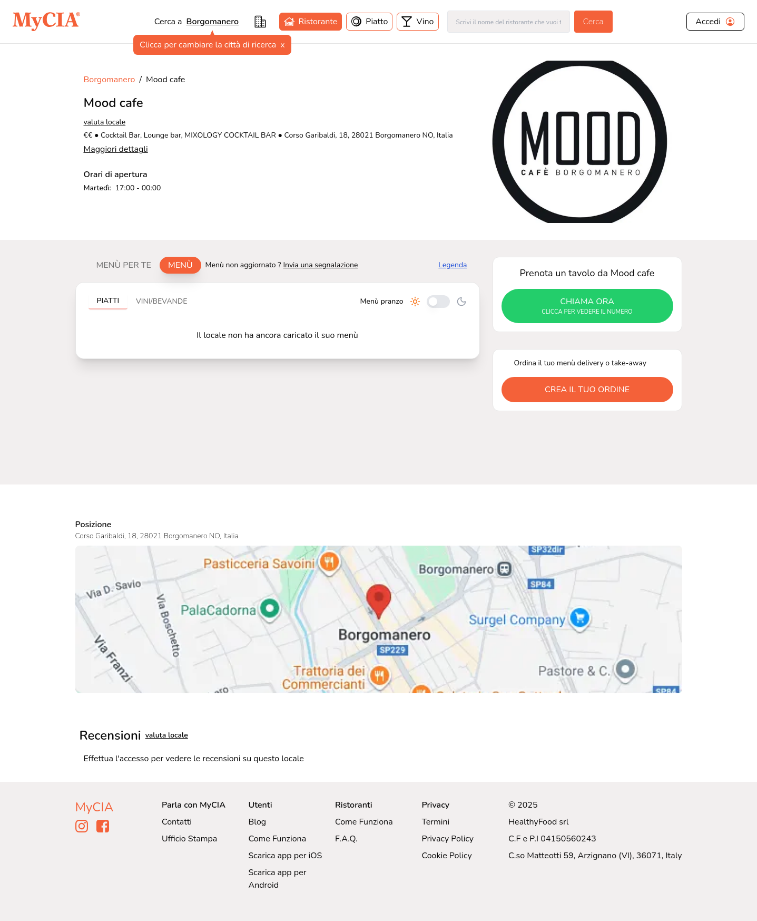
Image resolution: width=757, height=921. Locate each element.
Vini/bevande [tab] (161, 301)
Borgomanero (212, 21)
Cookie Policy (446, 855)
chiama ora (587, 306)
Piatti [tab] (108, 301)
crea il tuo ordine (587, 389)
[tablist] (144, 265)
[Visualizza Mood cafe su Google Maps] (378, 619)
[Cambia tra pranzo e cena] (438, 301)
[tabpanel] (277, 320)
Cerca (593, 21)
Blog (257, 822)
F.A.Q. (346, 839)
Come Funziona (277, 839)
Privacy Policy (447, 839)
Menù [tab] (180, 265)
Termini (435, 822)
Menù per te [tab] (123, 265)
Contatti (177, 822)
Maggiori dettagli (116, 149)
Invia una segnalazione (320, 265)
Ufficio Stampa (189, 839)
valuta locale (105, 122)
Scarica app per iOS (285, 855)
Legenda (452, 265)
